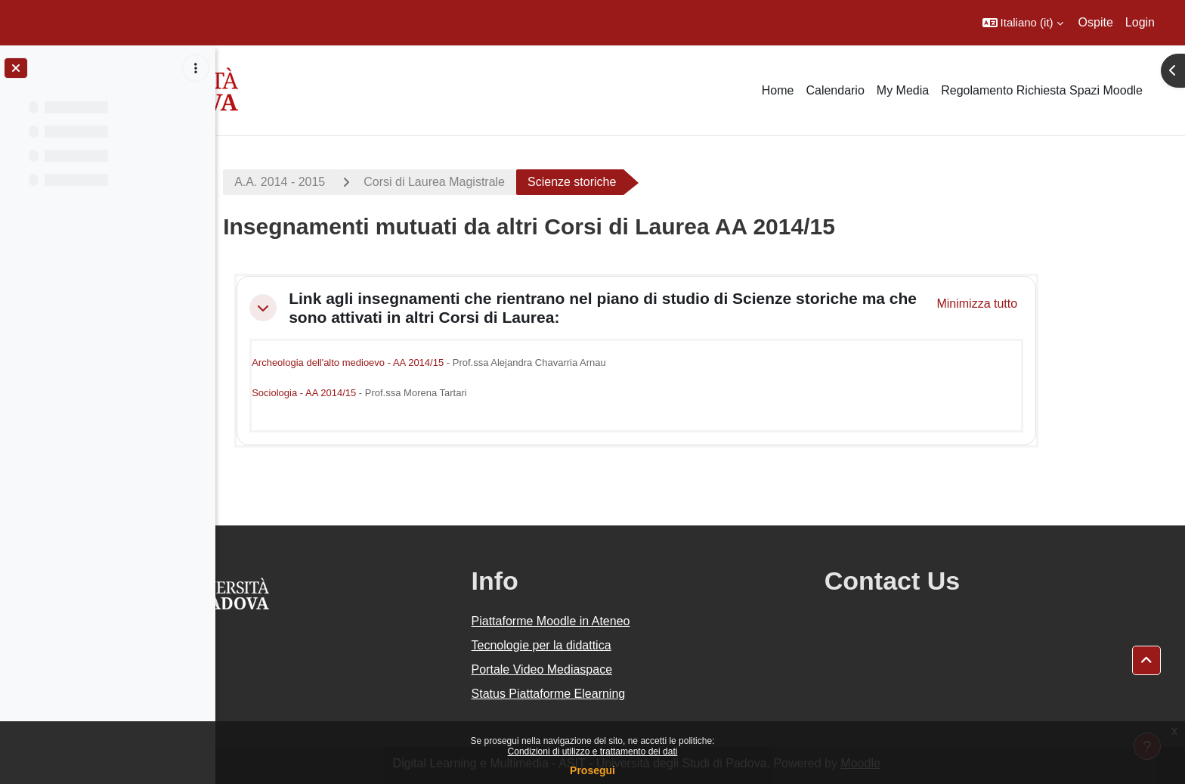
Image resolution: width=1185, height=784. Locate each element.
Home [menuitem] (778, 90)
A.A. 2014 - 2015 (344, 181)
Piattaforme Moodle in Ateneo (635, 621)
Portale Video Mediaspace (627, 669)
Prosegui (592, 770)
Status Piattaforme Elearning (633, 693)
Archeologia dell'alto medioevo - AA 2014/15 (412, 362)
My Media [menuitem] (903, 90)
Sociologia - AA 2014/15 (368, 392)
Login (1140, 22)
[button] (1022, 22)
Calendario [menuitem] (835, 90)
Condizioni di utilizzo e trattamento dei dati (593, 751)
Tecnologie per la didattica (626, 645)
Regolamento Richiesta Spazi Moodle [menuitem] (1042, 90)
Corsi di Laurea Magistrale (498, 181)
